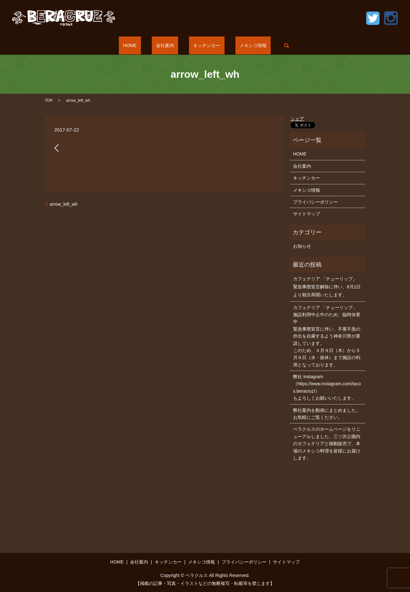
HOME (143, 45)
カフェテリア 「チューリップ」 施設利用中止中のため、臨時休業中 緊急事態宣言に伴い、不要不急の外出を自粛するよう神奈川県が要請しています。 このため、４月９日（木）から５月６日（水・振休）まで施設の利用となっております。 (326, 336)
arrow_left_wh (64, 204)
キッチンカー (202, 45)
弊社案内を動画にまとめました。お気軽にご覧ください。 (326, 414)
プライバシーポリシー (315, 201)
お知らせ (302, 246)
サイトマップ (306, 213)
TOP (49, 100)
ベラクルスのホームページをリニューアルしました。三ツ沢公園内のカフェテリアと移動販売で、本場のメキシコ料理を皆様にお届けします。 (326, 443)
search (269, 45)
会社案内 (169, 45)
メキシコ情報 (240, 45)
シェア (297, 118)
